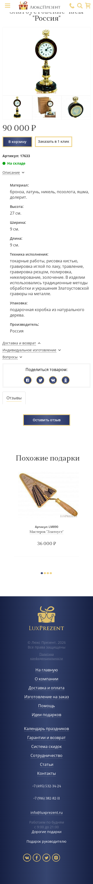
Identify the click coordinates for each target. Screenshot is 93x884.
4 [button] (52, 573)
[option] (46, 514)
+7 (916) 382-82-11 (46, 798)
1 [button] (43, 573)
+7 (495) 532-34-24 (46, 786)
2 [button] (46, 573)
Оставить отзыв (47, 420)
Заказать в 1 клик (53, 141)
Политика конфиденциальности (46, 656)
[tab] (14, 398)
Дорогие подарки (47, 831)
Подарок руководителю (46, 841)
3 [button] (49, 573)
